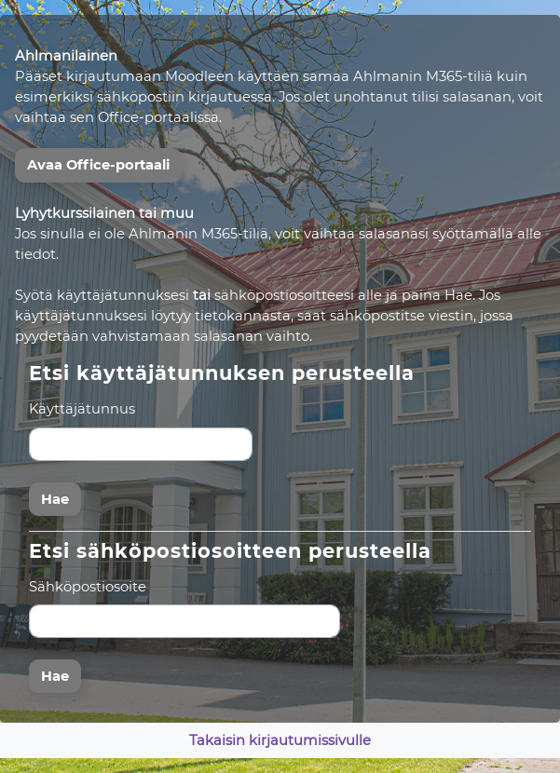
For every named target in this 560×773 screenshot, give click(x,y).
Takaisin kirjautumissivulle (280, 740)
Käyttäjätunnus (82, 408)
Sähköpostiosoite (87, 586)
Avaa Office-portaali (98, 164)
